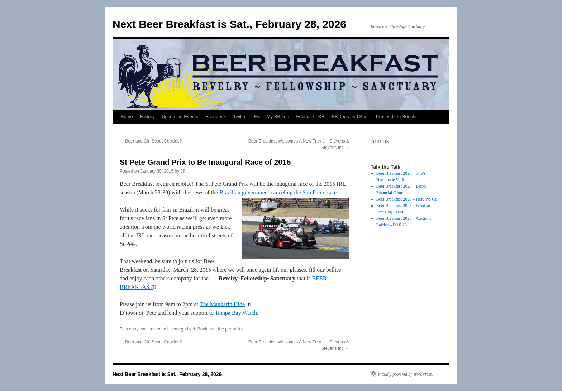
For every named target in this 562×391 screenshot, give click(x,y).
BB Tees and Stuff (350, 116)
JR (183, 171)
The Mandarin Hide (222, 304)
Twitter (240, 116)
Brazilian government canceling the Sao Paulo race (278, 192)
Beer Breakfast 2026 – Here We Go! (407, 199)
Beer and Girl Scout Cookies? (151, 141)
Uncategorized (181, 329)
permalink (234, 329)
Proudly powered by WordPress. (405, 374)
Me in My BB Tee (271, 116)
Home (126, 116)
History (147, 116)
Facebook (215, 116)
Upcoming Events (180, 116)
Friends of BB (310, 116)
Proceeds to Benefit (396, 116)
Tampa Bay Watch (236, 313)
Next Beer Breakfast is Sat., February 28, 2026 (229, 24)
